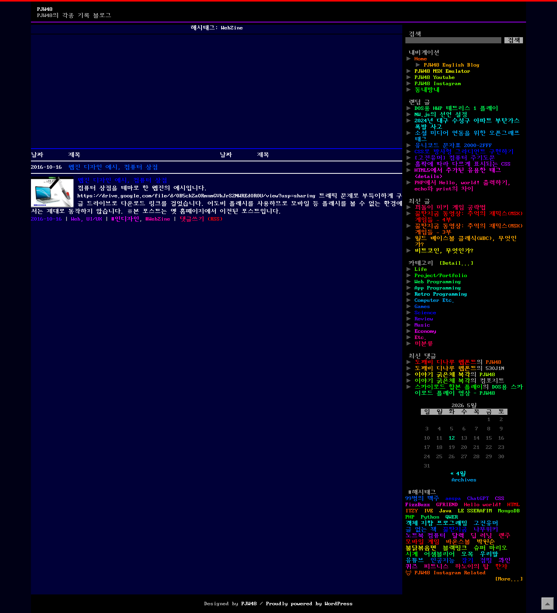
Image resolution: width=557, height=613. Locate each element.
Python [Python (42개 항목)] (430, 517)
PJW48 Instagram (438, 83)
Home (421, 59)
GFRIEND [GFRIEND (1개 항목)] (447, 505)
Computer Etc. (435, 300)
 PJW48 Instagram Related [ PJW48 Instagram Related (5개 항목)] (445, 573)
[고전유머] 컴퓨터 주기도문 (455, 158)
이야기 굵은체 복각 (442, 375)
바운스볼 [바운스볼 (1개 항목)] (458, 542)
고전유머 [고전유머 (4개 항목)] (485, 523)
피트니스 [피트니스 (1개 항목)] (436, 566)
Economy (425, 331)
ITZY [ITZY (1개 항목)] (411, 511)
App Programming (438, 288)
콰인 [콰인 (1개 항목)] (504, 560)
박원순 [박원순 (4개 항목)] (486, 542)
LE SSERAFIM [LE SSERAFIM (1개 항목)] (475, 511)
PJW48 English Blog (452, 65)
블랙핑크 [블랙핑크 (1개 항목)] (455, 548)
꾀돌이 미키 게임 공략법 (450, 207)
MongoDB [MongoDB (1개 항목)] (509, 511)
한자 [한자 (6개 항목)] (501, 566)
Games (422, 306)
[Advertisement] (216, 91)
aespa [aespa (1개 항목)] (453, 498)
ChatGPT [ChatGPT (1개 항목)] (478, 498)
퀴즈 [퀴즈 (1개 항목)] (411, 566)
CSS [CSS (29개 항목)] (499, 498)
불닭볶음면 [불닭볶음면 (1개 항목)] (420, 548)
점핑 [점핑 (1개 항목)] (486, 560)
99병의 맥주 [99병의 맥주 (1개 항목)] (422, 498)
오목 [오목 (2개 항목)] (467, 554)
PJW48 (45, 9)
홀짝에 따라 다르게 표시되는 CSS (463, 164)
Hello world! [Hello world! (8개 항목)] (482, 505)
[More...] (509, 579)
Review (424, 319)
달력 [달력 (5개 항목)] (458, 536)
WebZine (159, 219)
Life (421, 269)
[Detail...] (456, 263)
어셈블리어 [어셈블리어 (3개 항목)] (439, 554)
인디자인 (126, 219)
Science (425, 313)
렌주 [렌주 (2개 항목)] (504, 536)
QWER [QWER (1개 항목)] (452, 517)
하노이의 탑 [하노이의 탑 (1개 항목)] (472, 566)
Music (422, 325)
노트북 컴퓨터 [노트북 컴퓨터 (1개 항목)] (425, 536)
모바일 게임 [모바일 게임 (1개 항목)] (422, 542)
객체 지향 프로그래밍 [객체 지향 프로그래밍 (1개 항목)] (436, 523)
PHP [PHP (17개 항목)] (410, 517)
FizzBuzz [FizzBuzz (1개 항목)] (417, 505)
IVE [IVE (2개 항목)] (428, 511)
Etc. (421, 337)
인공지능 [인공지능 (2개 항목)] (442, 560)
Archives (464, 480)
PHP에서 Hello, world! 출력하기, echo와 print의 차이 (463, 186)
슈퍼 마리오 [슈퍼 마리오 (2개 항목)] (490, 548)
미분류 (424, 344)
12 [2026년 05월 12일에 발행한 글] (452, 438)
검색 (414, 34)
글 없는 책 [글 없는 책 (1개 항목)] (420, 529)
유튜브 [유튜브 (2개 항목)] (414, 560)
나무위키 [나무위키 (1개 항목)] (485, 529)
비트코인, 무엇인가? (444, 251)
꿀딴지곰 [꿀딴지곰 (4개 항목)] (455, 529)
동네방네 (427, 90)
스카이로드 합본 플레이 (449, 387)
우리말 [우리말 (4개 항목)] (489, 554)
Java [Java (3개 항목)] (445, 511)
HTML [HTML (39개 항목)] (513, 505)
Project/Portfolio (441, 275)
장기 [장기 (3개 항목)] (467, 560)
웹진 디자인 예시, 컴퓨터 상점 (113, 167)
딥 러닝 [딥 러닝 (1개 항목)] (481, 536)
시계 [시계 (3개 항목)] (411, 554)
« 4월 (458, 474)
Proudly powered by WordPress (309, 604)
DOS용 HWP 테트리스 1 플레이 (456, 108)
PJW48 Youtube (435, 77)
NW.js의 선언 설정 (441, 114)
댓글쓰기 (191, 219)
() (215, 219)
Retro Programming (441, 294)
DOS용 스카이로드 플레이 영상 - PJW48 (469, 390)
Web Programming (438, 282)
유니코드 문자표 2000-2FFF (453, 145)
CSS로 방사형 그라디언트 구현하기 (464, 152)
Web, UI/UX (86, 219)
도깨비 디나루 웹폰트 (446, 362)
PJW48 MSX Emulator (442, 71)
